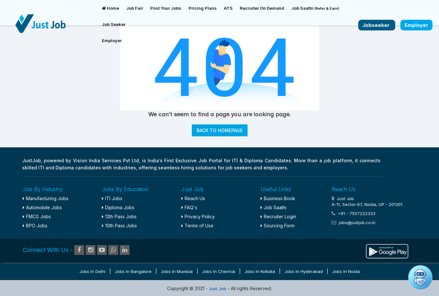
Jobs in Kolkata (260, 271)
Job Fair (134, 8)
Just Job (218, 288)
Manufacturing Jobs (45, 198)
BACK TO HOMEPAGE (220, 130)
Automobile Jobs (42, 207)
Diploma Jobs (118, 207)
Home (110, 8)
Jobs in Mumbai (177, 271)
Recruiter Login (278, 216)
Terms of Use (197, 225)
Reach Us (193, 198)
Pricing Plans (203, 8)
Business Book (278, 198)
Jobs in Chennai (218, 271)
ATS (228, 8)
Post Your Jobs (165, 8)
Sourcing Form (278, 225)
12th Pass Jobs (119, 216)
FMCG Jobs (37, 216)
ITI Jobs (112, 198)
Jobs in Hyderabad (304, 271)
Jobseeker (376, 25)
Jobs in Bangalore (133, 271)
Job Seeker (114, 24)
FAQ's (189, 207)
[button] (420, 277)
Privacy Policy (198, 216)
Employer (112, 40)
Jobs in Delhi (92, 271)
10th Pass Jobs (119, 225)
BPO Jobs (35, 225)
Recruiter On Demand (262, 8)
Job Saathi (315, 8)
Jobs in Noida (346, 271)
